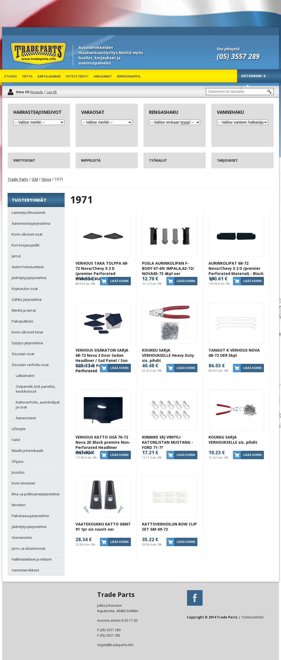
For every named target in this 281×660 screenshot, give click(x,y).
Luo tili (52, 92)
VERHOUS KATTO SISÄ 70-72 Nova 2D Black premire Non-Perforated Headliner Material (102, 444)
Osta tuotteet (248, 86)
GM (35, 179)
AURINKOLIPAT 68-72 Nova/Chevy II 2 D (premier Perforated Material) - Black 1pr (236, 271)
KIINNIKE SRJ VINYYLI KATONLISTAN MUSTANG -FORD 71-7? (167, 442)
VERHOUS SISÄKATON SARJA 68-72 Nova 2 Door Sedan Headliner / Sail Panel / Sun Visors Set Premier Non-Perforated (101, 360)
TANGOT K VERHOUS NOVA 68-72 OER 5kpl (234, 353)
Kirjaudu (36, 92)
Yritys (27, 76)
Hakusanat (103, 76)
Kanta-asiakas (49, 76)
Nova (46, 179)
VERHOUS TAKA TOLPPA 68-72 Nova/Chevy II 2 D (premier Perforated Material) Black (101, 271)
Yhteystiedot (77, 76)
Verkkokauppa (128, 76)
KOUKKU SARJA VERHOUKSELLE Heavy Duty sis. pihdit (168, 355)
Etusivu (10, 76)
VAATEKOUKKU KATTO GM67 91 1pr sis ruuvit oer (102, 526)
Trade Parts (20, 67)
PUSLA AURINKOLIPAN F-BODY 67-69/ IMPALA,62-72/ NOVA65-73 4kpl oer (168, 268)
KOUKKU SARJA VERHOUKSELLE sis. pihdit (233, 439)
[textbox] (240, 91)
